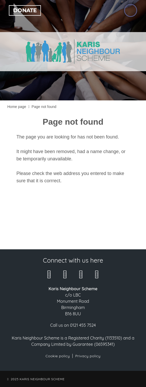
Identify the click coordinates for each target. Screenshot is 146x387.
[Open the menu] (130, 10)
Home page (16, 107)
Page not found (44, 107)
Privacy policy (87, 356)
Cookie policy (58, 356)
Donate (25, 10)
